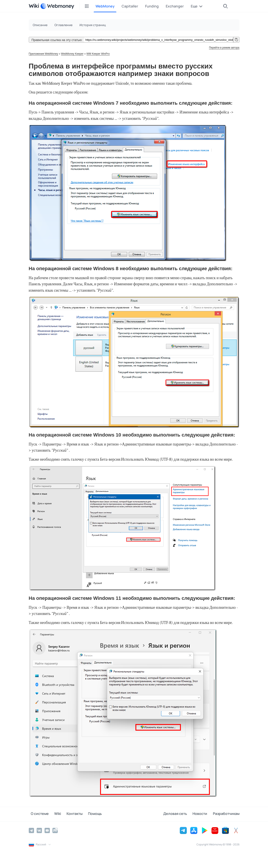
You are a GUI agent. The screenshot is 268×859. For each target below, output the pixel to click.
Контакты (69, 814)
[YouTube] (47, 830)
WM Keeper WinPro (98, 53)
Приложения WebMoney (43, 53)
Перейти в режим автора (224, 47)
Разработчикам (226, 814)
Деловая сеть (179, 814)
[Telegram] (31, 830)
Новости (202, 814)
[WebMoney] (57, 6)
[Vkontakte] (39, 830)
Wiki (53, 814)
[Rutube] (55, 830)
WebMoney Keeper (72, 53)
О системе (38, 814)
